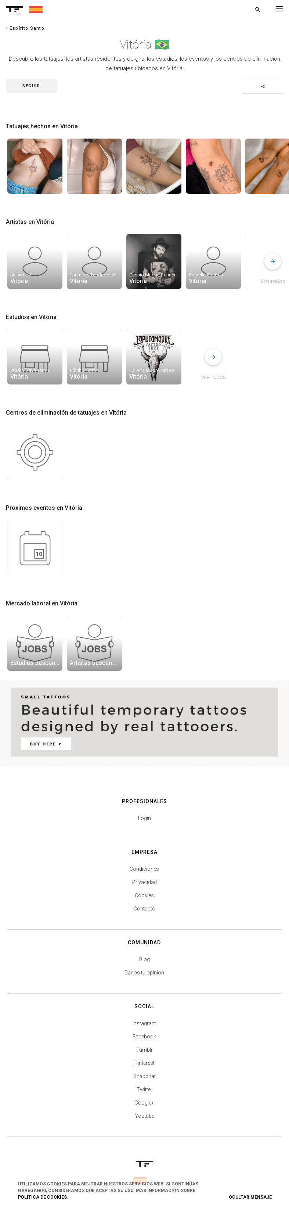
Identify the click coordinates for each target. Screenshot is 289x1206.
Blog (144, 959)
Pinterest (144, 1063)
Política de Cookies (42, 1197)
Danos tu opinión (144, 973)
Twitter (144, 1089)
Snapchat (144, 1076)
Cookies (144, 895)
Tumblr (144, 1050)
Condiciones (144, 869)
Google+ (144, 1103)
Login (144, 818)
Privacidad (144, 882)
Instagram (144, 1023)
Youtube (144, 1116)
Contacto (144, 909)
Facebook (144, 1036)
